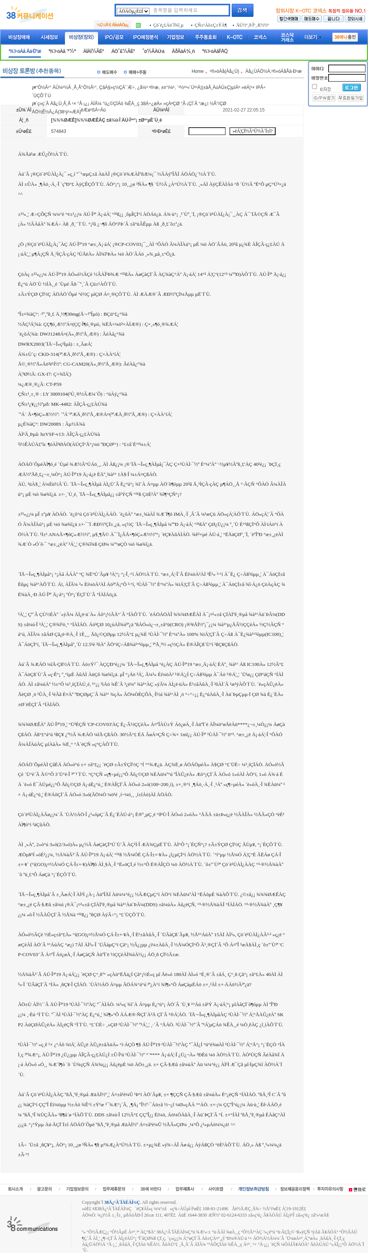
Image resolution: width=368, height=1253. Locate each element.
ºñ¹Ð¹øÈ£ (161, 131)
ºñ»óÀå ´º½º (61, 51)
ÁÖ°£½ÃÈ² (123, 51)
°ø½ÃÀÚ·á (153, 51)
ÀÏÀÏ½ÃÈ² (93, 51)
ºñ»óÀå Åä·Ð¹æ (25, 51)
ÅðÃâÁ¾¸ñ (183, 51)
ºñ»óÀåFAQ (215, 51)
